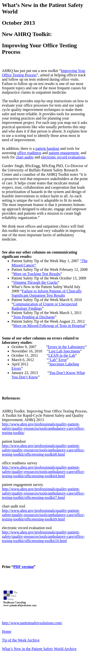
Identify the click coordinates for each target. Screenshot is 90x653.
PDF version (23, 567)
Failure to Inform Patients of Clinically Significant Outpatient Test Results (47, 293)
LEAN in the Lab (61, 355)
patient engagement (64, 153)
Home (6, 631)
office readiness (29, 153)
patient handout (47, 148)
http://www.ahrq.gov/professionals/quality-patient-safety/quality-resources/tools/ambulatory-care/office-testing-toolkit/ (43, 428)
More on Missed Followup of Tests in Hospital (49, 326)
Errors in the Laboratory (66, 347)
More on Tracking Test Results (36, 274)
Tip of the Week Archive (21, 640)
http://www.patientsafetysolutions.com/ (32, 623)
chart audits (25, 157)
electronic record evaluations (63, 157)
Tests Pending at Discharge (34, 317)
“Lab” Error (57, 360)
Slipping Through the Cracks (35, 282)
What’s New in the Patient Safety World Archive (39, 649)
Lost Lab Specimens (64, 351)
